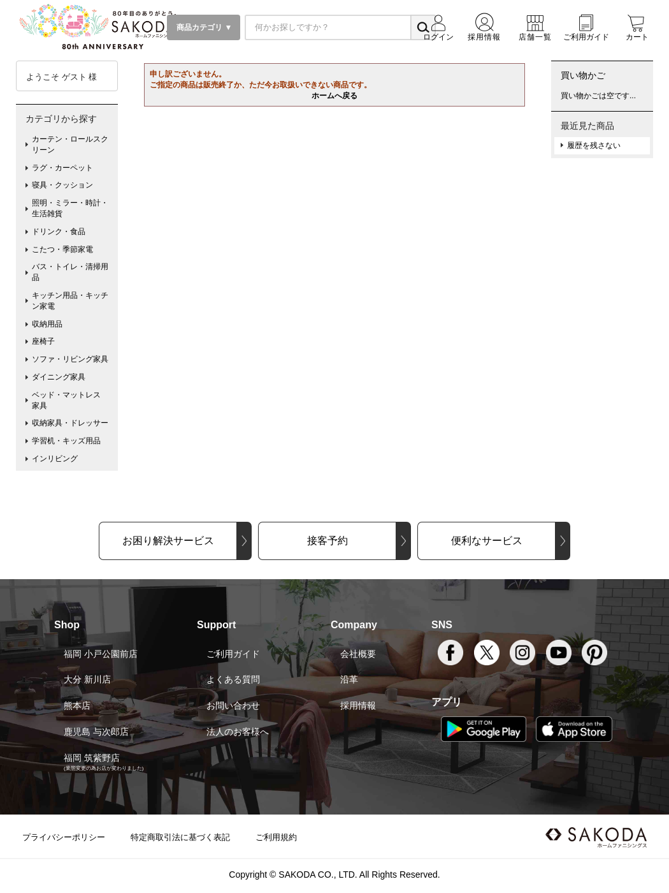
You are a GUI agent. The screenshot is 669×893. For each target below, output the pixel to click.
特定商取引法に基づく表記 (180, 837)
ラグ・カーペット (62, 167)
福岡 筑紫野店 (92, 758)
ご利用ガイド (233, 654)
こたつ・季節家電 (62, 249)
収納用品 (47, 324)
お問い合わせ (233, 705)
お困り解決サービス (168, 540)
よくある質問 (233, 679)
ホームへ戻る (334, 95)
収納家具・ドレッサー (70, 422)
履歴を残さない (594, 145)
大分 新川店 (87, 679)
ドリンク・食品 (58, 231)
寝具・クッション (62, 185)
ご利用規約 (276, 837)
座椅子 (43, 341)
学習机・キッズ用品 (66, 440)
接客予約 (327, 540)
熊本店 (77, 705)
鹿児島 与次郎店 (96, 732)
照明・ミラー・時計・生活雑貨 (70, 208)
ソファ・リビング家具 (70, 359)
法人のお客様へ (237, 732)
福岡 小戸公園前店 (101, 654)
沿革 (349, 679)
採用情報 (358, 705)
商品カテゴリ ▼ (204, 27)
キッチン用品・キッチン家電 (70, 301)
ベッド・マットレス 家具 (70, 400)
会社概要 (358, 654)
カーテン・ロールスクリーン (70, 144)
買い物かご (583, 75)
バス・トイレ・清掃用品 (70, 272)
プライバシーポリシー (63, 837)
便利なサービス (486, 540)
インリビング (55, 458)
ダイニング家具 (58, 377)
